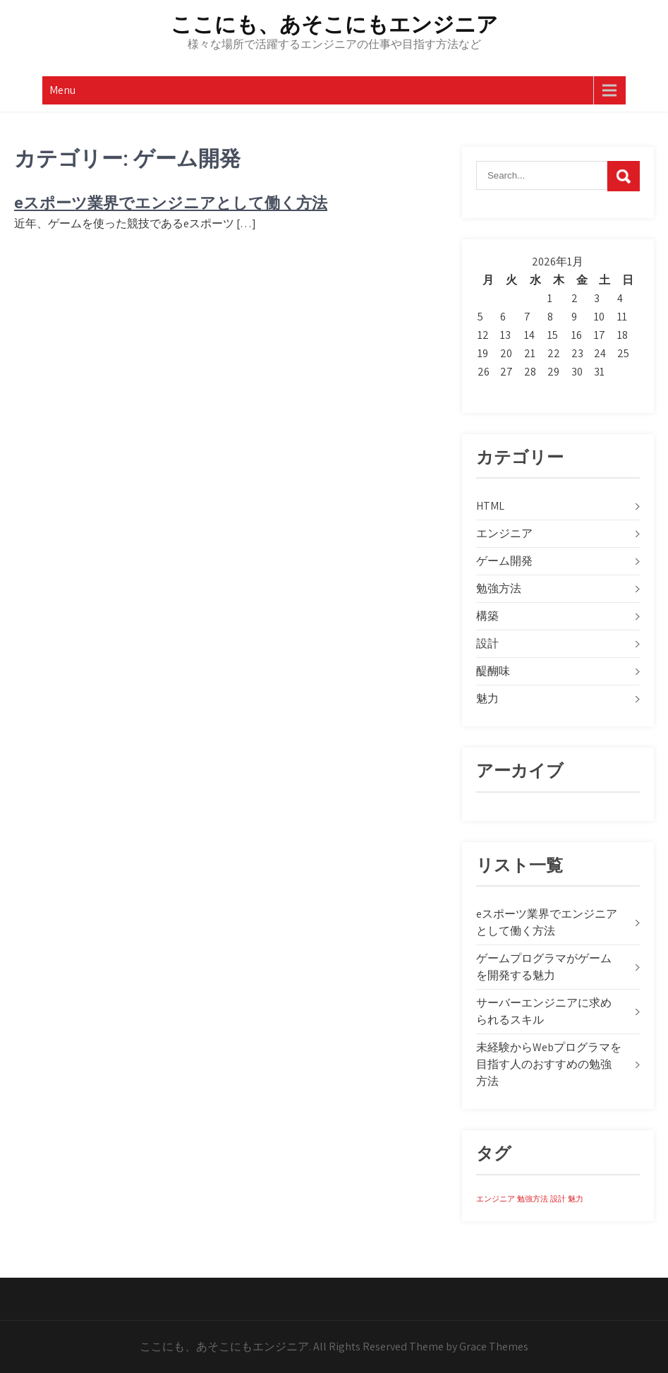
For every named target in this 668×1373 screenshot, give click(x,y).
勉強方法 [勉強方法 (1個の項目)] (532, 1199)
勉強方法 (498, 588)
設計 (487, 643)
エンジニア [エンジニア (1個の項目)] (495, 1199)
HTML (490, 505)
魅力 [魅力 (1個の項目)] (575, 1199)
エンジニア (504, 533)
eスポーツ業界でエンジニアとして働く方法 (170, 203)
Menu (62, 90)
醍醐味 (493, 671)
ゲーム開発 (504, 560)
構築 (487, 615)
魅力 (487, 698)
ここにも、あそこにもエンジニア (334, 24)
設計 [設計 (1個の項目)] (558, 1199)
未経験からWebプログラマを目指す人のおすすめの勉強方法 (548, 1064)
